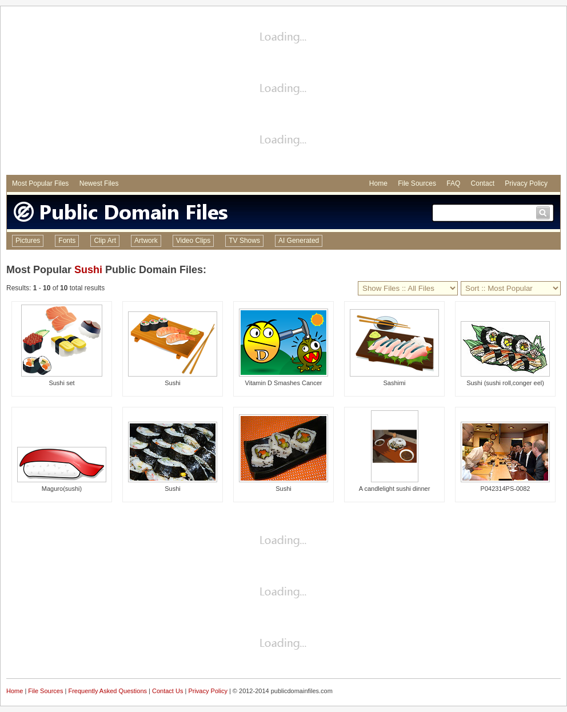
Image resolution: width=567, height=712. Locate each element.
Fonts (66, 241)
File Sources (417, 183)
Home (378, 183)
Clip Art (105, 241)
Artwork (146, 241)
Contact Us (167, 690)
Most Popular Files (40, 183)
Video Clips (193, 241)
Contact (482, 183)
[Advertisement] (283, 92)
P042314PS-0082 (505, 488)
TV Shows (244, 241)
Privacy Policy (526, 183)
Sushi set (61, 382)
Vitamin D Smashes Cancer (283, 382)
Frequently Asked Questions (107, 690)
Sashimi (394, 382)
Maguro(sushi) (62, 488)
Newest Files (99, 183)
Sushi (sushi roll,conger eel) (505, 382)
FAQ (453, 183)
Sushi (88, 269)
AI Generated (298, 241)
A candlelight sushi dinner (394, 488)
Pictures (27, 241)
